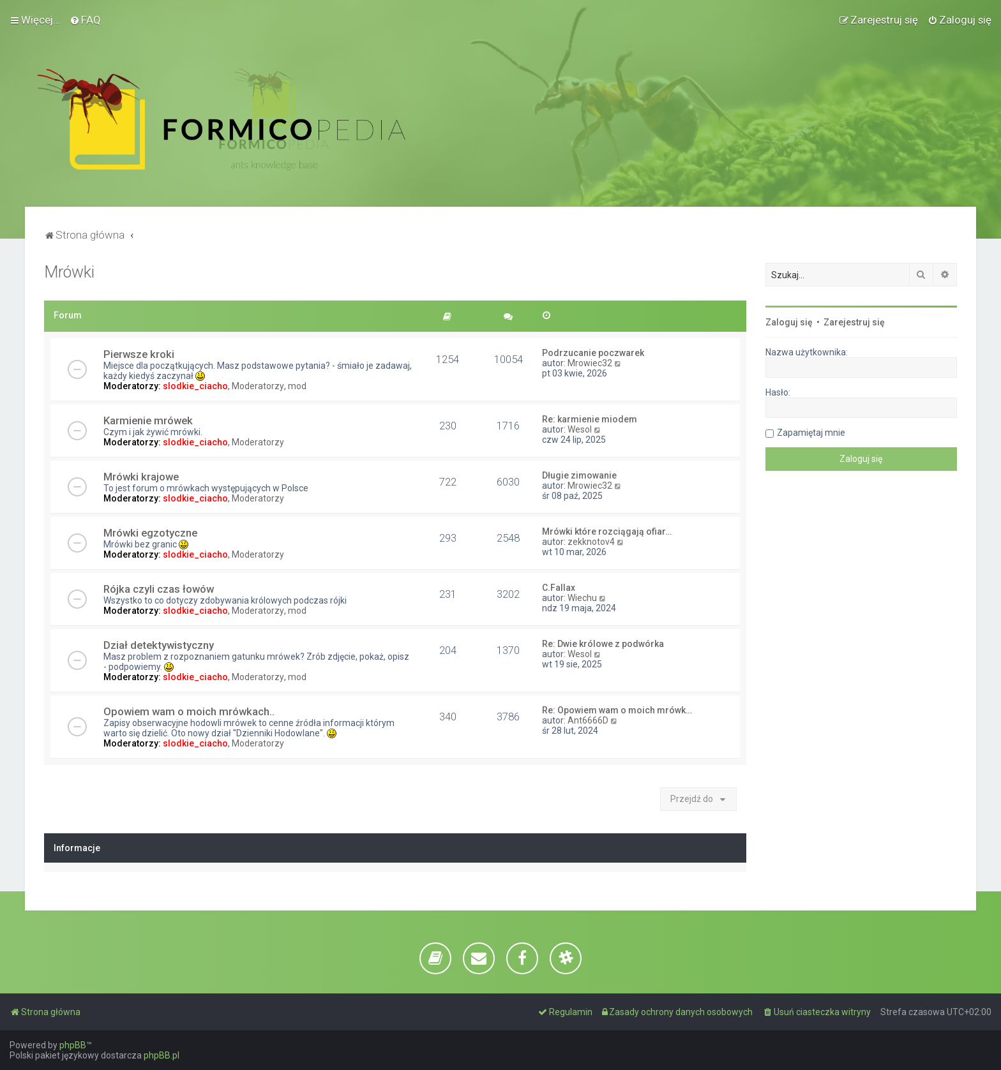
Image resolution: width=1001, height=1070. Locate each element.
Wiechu (582, 598)
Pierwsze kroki (138, 354)
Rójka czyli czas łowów (158, 589)
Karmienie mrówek (148, 420)
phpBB (72, 1045)
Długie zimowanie (579, 475)
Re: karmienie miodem (589, 419)
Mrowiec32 (590, 363)
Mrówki (69, 272)
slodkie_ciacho (195, 386)
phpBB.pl (161, 1055)
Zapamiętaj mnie (811, 432)
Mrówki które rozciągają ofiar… (607, 531)
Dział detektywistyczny (158, 645)
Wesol (580, 429)
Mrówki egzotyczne (150, 532)
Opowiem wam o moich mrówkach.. (189, 711)
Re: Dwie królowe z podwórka (603, 644)
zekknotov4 (591, 542)
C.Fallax (558, 588)
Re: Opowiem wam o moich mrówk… (617, 710)
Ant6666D (588, 720)
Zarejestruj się (854, 322)
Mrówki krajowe (141, 476)
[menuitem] (85, 20)
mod (297, 386)
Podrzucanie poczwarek (593, 353)
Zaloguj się (789, 322)
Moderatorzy (258, 386)
